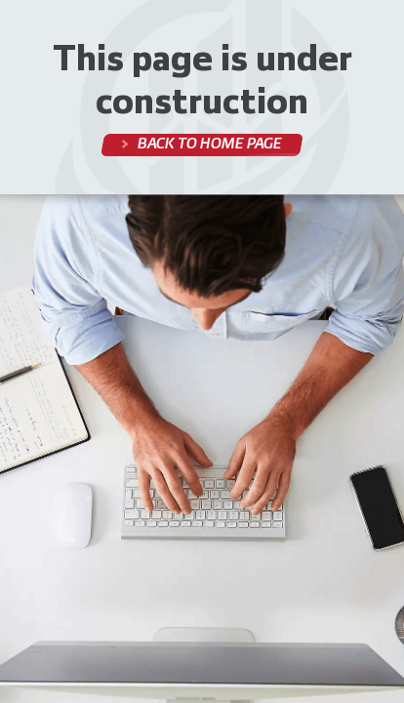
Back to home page (208, 144)
